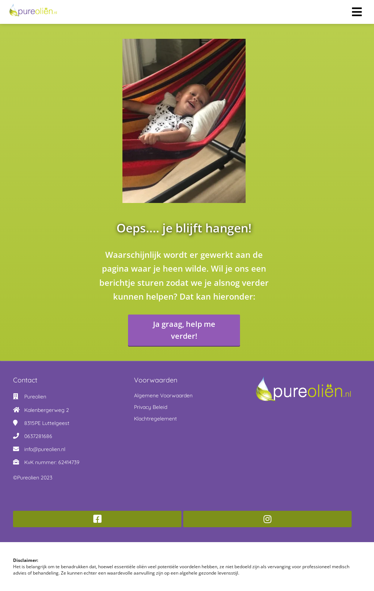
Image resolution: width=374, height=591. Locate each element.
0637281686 (38, 436)
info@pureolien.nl (44, 449)
